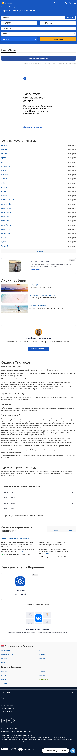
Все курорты (38, 251)
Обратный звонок (7, 709)
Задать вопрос (35, 270)
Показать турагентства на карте (38, 604)
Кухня (41, 650)
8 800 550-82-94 (6, 705)
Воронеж (59, 3)
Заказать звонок (12, 597)
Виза (3, 662)
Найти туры (58, 39)
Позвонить (29, 597)
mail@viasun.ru (6, 711)
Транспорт (43, 654)
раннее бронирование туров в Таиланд (29, 516)
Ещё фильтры (7, 39)
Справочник (5, 650)
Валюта (4, 658)
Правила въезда (7, 654)
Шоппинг (42, 658)
